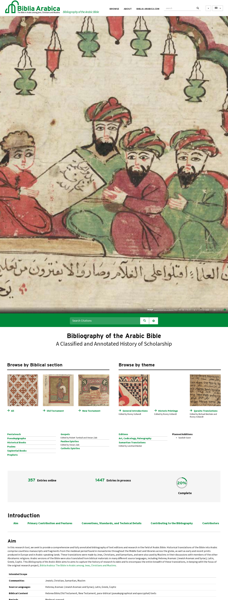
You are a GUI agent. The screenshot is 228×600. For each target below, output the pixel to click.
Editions (123, 434)
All (12, 411)
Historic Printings (168, 411)
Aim (15, 523)
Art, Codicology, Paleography (135, 438)
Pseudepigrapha (16, 438)
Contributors (210, 523)
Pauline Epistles (70, 441)
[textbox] (179, 8)
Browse (114, 9)
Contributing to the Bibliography (172, 523)
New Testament (91, 411)
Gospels (65, 434)
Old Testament (55, 411)
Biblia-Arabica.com (147, 9)
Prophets (12, 455)
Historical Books (16, 442)
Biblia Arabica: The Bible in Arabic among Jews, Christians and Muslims (78, 565)
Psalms (11, 446)
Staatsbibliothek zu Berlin (164, 309)
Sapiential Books (17, 450)
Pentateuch (14, 434)
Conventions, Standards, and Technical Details (111, 523)
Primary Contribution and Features (50, 523)
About (128, 9)
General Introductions (135, 411)
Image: (150, 309)
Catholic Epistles (70, 448)
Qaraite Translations (206, 411)
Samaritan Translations (132, 442)
